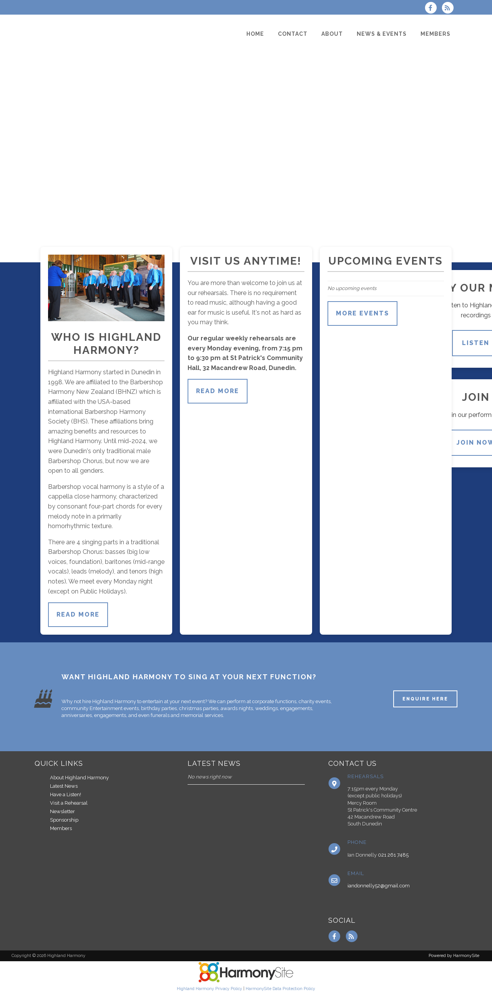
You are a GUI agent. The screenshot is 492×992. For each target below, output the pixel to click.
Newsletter (62, 811)
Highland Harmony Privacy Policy (209, 988)
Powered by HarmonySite (454, 955)
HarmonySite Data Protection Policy (280, 988)
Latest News (64, 786)
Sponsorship (64, 820)
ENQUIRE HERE (425, 699)
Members (61, 828)
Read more (78, 614)
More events (362, 313)
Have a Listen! (65, 794)
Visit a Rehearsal (69, 803)
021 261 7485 (393, 855)
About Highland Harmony (79, 777)
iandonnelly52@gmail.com (378, 886)
